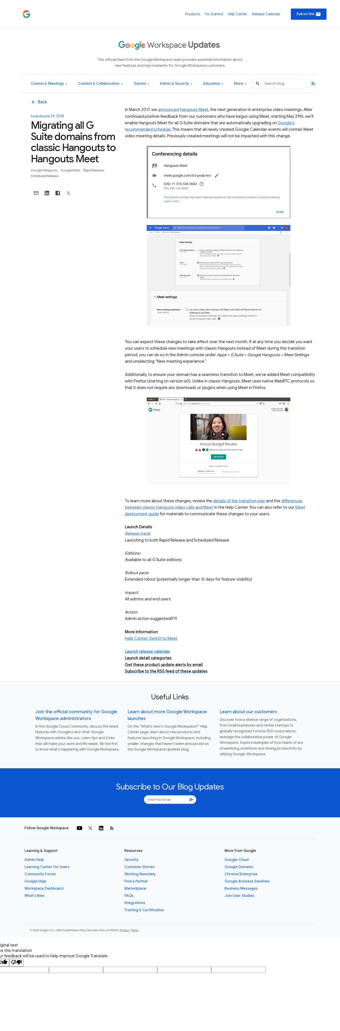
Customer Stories (139, 867)
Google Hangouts (44, 170)
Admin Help (34, 860)
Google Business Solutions (247, 881)
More (240, 84)
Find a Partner (136, 881)
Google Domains (239, 867)
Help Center (237, 14)
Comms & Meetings (49, 84)
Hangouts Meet (194, 109)
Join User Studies (239, 895)
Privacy (124, 930)
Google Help (35, 881)
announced (168, 109)
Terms (134, 930)
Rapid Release (93, 170)
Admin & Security (176, 84)
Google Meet (71, 170)
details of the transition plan (239, 500)
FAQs (128, 895)
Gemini (141, 84)
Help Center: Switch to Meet (151, 638)
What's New (34, 895)
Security (131, 860)
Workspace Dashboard (43, 888)
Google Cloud (237, 860)
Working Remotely (140, 874)
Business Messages (241, 888)
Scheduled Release (44, 176)
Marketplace (135, 888)
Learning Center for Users (46, 867)
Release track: (138, 533)
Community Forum (40, 874)
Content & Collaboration (100, 84)
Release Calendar (266, 14)
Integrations (134, 903)
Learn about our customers (248, 712)
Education (213, 84)
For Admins (214, 14)
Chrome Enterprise (241, 874)
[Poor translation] (16, 963)
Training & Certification (144, 910)
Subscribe (308, 14)
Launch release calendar (147, 651)
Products (192, 14)
